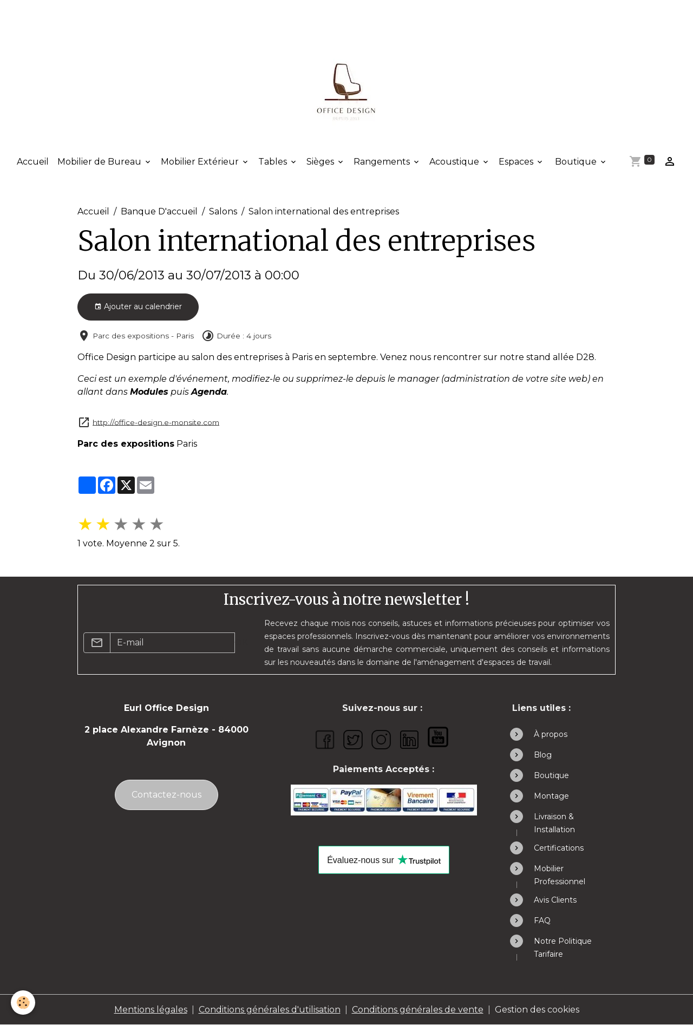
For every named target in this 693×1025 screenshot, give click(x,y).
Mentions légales (150, 1009)
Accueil (33, 161)
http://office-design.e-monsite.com (156, 421)
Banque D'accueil (159, 211)
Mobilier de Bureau (100, 161)
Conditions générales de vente (417, 1009)
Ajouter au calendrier (138, 307)
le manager (413, 379)
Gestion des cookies (537, 1009)
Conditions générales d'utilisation (270, 1009)
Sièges (321, 161)
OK (241, 642)
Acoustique (455, 161)
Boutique (576, 161)
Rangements (383, 161)
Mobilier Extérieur (201, 161)
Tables (273, 161)
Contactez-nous (166, 794)
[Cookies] (23, 1002)
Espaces (517, 161)
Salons (223, 211)
